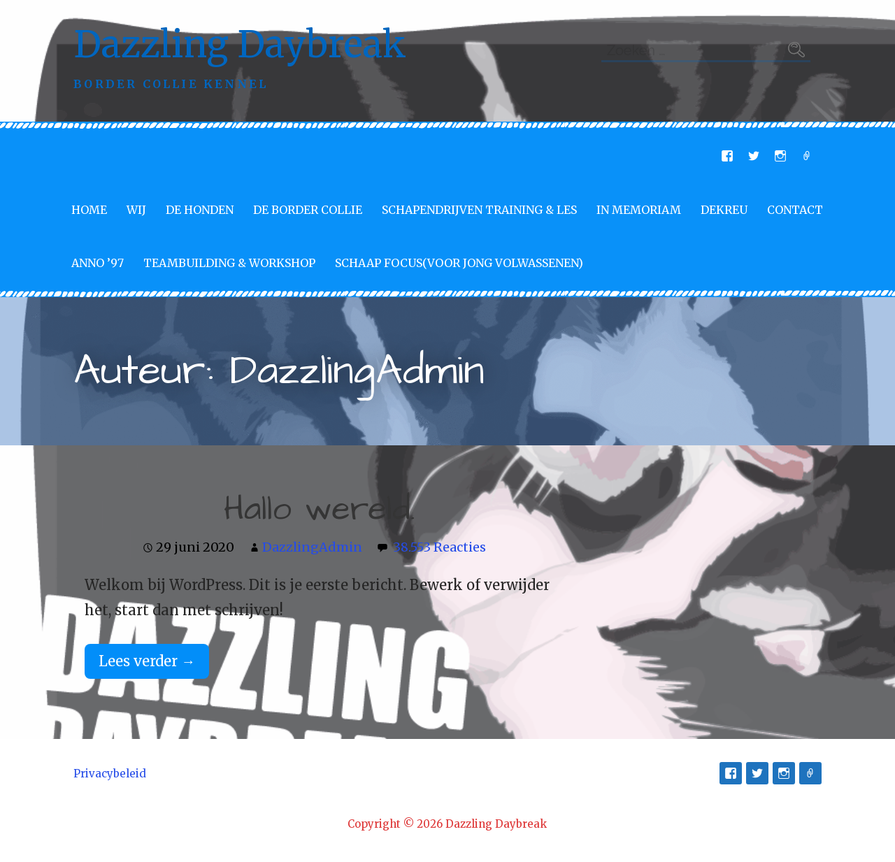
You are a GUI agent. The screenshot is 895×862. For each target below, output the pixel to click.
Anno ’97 (97, 263)
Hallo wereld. (319, 510)
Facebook (727, 156)
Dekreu (724, 210)
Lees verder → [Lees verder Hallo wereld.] (147, 661)
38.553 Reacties (439, 547)
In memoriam (638, 210)
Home (89, 210)
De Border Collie (307, 210)
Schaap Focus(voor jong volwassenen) (459, 263)
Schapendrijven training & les (479, 210)
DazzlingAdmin (312, 547)
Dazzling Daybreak (239, 44)
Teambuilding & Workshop (229, 263)
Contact (795, 210)
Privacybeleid (109, 774)
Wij (136, 210)
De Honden (200, 210)
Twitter (754, 156)
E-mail (807, 156)
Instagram (780, 156)
